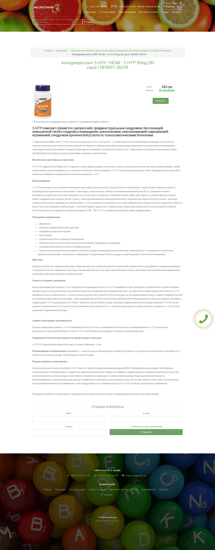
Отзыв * (69, 426)
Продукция (90, 12)
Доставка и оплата (148, 12)
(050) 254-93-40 (127, 6)
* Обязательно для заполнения (146, 426)
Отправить (146, 432)
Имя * (69, 413)
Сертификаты (149, 489)
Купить (161, 100)
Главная (47, 489)
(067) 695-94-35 (98, 6)
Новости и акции (127, 12)
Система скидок (107, 12)
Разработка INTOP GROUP (107, 521)
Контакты (176, 12)
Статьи (164, 12)
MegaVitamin (44, 7)
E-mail (146, 413)
